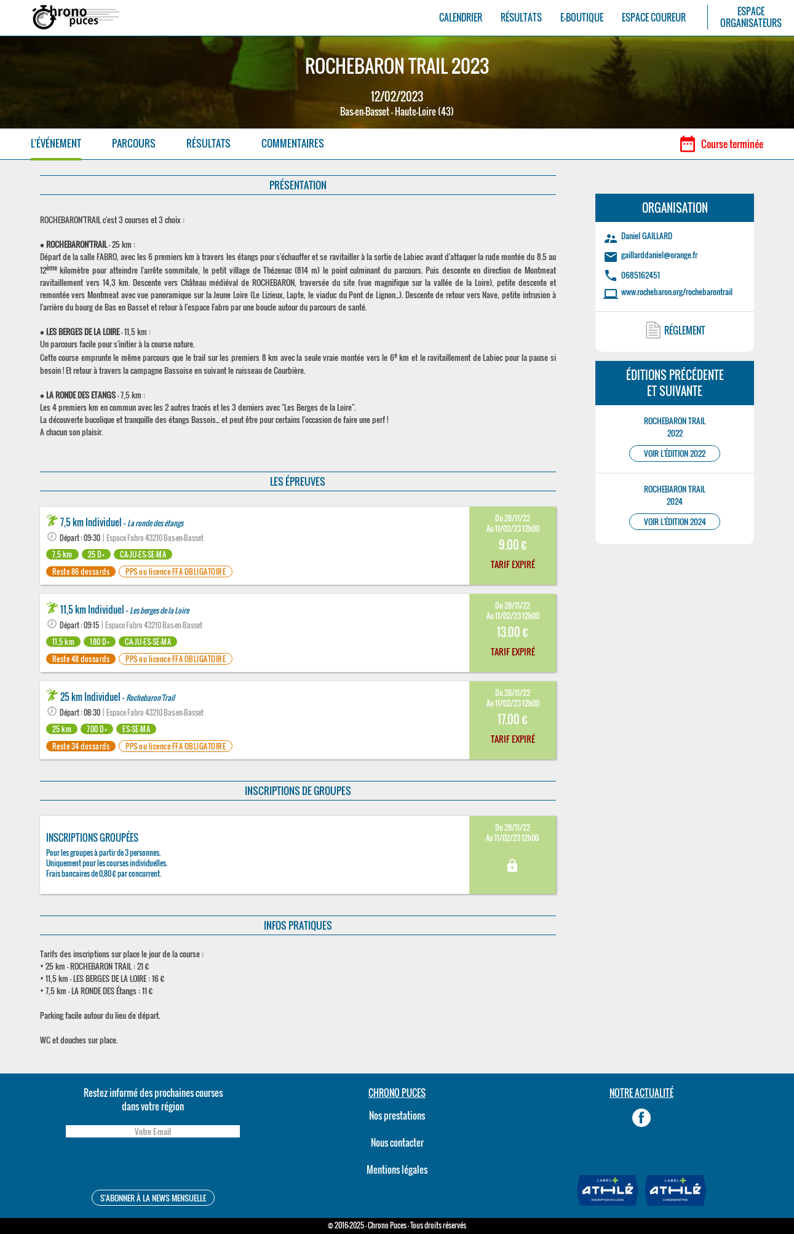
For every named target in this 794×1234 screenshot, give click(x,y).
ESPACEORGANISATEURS (751, 17)
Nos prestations (397, 1115)
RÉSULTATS (521, 17)
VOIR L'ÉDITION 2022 (674, 453)
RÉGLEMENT (684, 330)
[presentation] (152, 1165)
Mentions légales (397, 1169)
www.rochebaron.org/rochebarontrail (676, 291)
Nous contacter (397, 1142)
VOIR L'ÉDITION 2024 (675, 522)
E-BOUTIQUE (581, 17)
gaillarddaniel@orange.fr (659, 254)
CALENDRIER (460, 17)
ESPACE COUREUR (654, 17)
